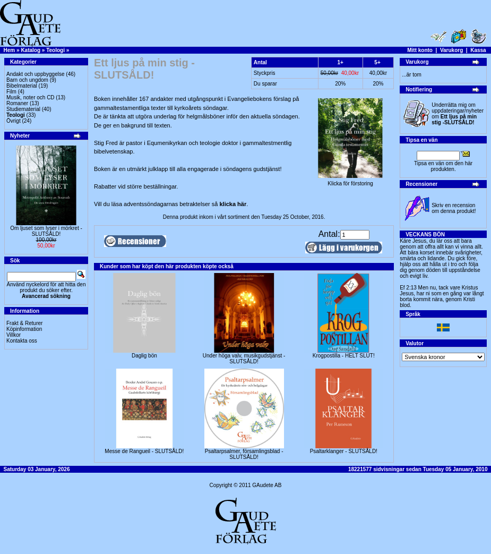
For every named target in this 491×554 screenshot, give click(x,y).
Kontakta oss (21, 341)
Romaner (17, 103)
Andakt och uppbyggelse (35, 74)
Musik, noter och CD (30, 97)
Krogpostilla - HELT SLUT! (344, 356)
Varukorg (451, 50)
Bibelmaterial (21, 86)
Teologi (55, 50)
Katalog (30, 50)
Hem (9, 50)
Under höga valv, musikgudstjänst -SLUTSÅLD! (244, 358)
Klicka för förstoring (350, 181)
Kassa (478, 50)
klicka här (232, 204)
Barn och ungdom (27, 80)
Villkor (13, 335)
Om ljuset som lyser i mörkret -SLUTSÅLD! (46, 231)
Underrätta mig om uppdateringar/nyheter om (458, 113)
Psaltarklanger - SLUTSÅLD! (343, 451)
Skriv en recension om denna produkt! (454, 208)
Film (11, 92)
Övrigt (13, 121)
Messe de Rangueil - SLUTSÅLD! (144, 451)
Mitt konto (420, 50)
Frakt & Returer (24, 323)
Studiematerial (23, 109)
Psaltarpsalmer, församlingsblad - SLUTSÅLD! (244, 454)
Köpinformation (24, 329)
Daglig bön (144, 356)
